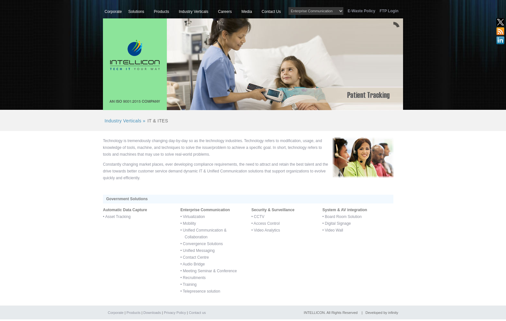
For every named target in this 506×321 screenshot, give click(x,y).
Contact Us (271, 11)
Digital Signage (338, 223)
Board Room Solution (343, 216)
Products (161, 11)
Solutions (136, 11)
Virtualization (194, 216)
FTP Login (389, 11)
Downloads (152, 313)
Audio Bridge (194, 264)
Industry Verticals (193, 11)
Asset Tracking (118, 216)
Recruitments (194, 277)
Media (246, 11)
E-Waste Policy (363, 11)
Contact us (197, 313)
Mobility (189, 223)
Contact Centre (196, 257)
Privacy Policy (175, 313)
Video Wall (334, 230)
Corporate (113, 11)
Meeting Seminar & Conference (210, 271)
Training (190, 284)
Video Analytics (267, 230)
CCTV (259, 216)
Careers (225, 11)
